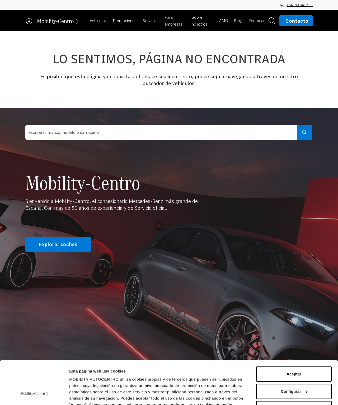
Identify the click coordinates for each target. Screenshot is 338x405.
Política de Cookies (210, 380)
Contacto (296, 20)
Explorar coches (58, 244)
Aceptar (294, 337)
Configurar (294, 354)
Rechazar (294, 371)
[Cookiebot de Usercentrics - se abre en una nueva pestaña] (34, 395)
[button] (99, 20)
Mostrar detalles (84, 394)
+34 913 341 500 (296, 4)
